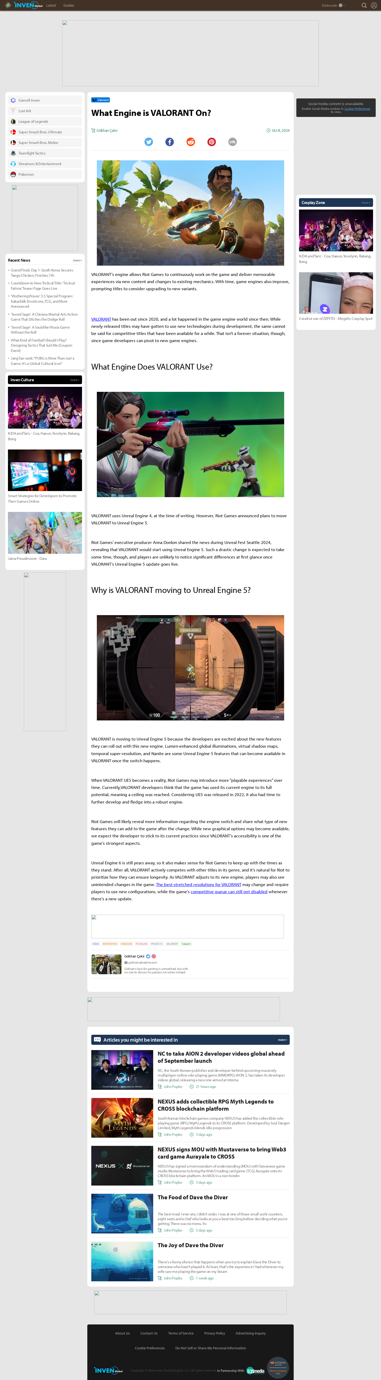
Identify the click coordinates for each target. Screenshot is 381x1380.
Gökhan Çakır (134, 954)
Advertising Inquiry (251, 1330)
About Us (122, 1330)
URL (232, 141)
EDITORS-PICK (110, 942)
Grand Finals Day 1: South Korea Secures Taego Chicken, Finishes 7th (42, 272)
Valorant (186, 942)
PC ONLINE (141, 942)
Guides (69, 5)
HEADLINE (126, 942)
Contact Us (149, 1330)
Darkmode (329, 5)
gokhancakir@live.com (142, 961)
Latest (51, 5)
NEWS (96, 942)
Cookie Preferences (357, 108)
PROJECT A (156, 942)
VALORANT (172, 942)
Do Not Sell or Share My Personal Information (210, 1345)
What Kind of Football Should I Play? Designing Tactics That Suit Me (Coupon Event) (41, 344)
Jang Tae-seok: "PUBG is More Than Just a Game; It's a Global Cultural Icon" (42, 360)
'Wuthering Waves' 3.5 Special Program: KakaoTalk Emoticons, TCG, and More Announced (42, 300)
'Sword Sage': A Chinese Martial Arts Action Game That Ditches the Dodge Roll (44, 316)
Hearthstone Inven (13, 5)
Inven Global (28, 5)
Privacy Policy (214, 1330)
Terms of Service (181, 1330)
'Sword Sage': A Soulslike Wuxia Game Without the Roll (40, 329)
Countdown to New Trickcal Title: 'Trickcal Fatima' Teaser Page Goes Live (43, 285)
